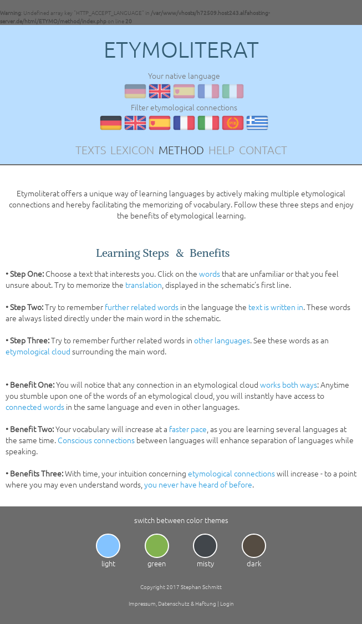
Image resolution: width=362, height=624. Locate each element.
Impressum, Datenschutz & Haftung (172, 603)
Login (227, 603)
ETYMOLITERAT (181, 49)
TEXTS (90, 149)
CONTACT (263, 149)
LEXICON (132, 149)
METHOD (181, 149)
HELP (221, 149)
